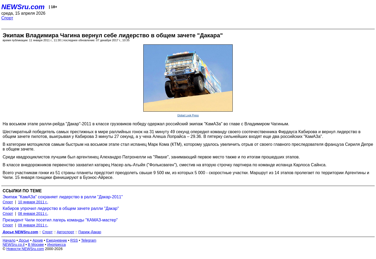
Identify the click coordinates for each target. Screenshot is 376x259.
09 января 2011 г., (33, 225)
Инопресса (56, 244)
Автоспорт (65, 232)
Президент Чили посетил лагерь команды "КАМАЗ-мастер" (60, 220)
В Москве (36, 244)
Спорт (7, 18)
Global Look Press (188, 115)
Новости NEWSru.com (25, 249)
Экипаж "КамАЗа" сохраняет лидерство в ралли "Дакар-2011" (63, 197)
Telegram (88, 240)
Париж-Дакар (89, 232)
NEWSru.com (23, 7)
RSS (74, 240)
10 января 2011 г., (33, 202)
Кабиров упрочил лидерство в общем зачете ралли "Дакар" (61, 208)
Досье (24, 240)
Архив (38, 240)
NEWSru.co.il (13, 244)
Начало (9, 240)
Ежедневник (56, 240)
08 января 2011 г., (33, 213)
